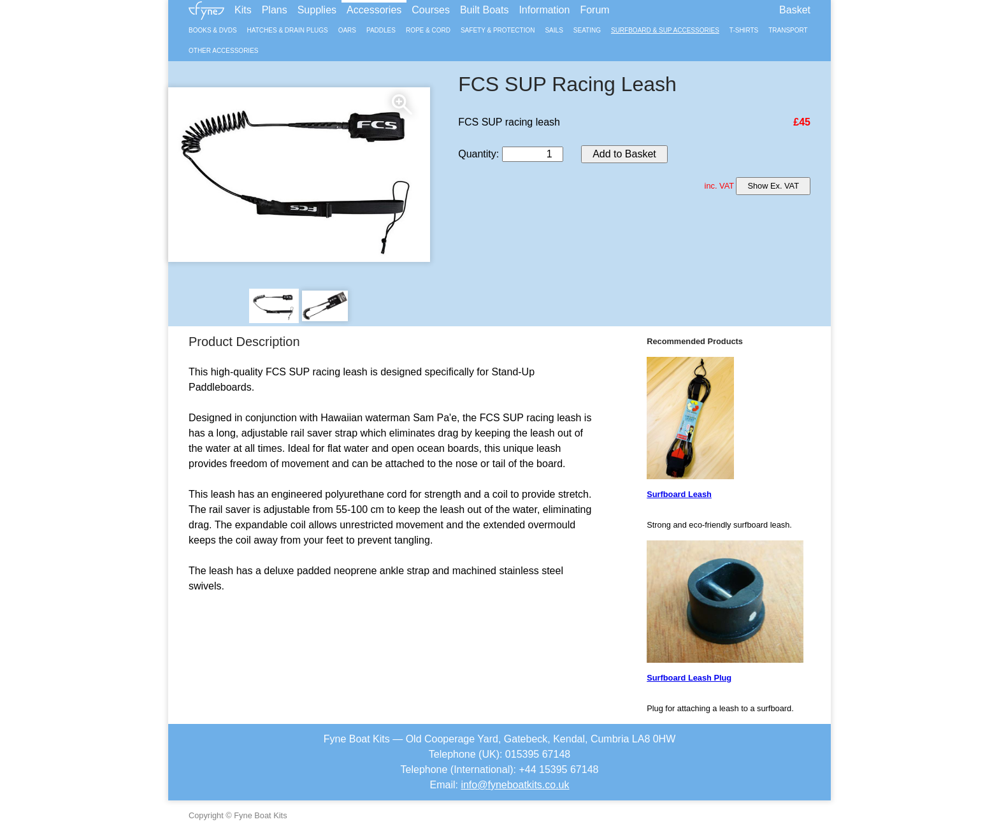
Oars (347, 30)
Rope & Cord (428, 30)
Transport (788, 30)
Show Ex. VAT (773, 186)
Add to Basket (624, 153)
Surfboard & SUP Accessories (665, 30)
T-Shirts (743, 30)
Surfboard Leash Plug (689, 678)
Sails (554, 30)
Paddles (381, 30)
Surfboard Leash (679, 494)
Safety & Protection (498, 30)
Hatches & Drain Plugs (287, 30)
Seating (587, 30)
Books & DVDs (213, 30)
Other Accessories (223, 50)
